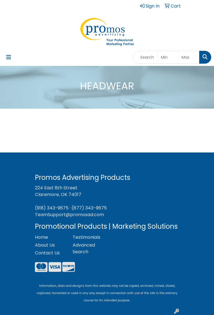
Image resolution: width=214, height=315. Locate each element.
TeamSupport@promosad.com (69, 214)
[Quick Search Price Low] (168, 57)
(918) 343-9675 (51, 208)
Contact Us (47, 253)
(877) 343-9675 (89, 208)
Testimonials (86, 237)
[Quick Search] (145, 57)
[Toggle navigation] (9, 57)
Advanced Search (84, 248)
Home (41, 237)
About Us (45, 245)
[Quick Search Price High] (189, 57)
